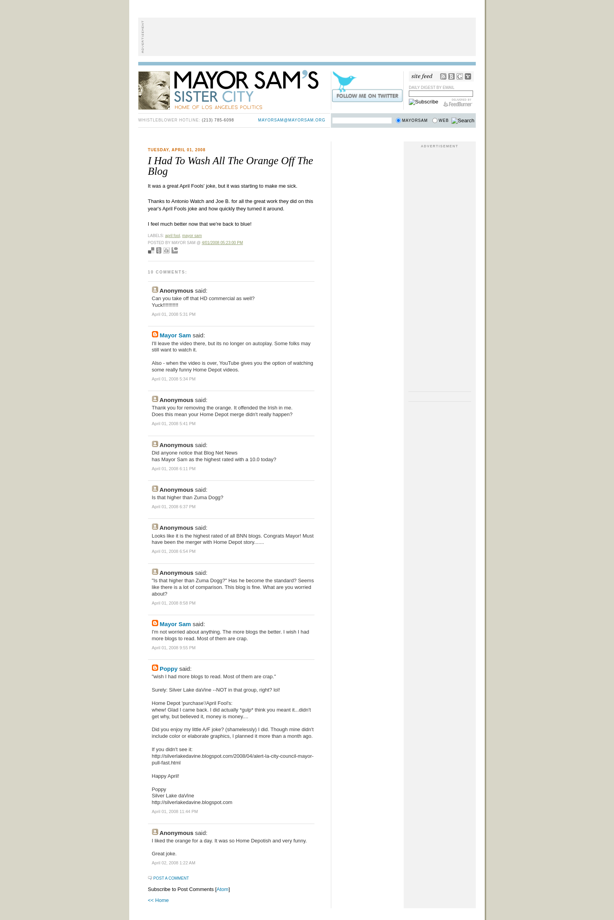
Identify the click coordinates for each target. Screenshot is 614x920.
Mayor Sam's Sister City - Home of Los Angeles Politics (234, 89)
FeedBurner (458, 103)
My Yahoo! (468, 76)
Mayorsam (415, 120)
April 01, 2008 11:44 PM (175, 811)
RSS (443, 76)
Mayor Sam (175, 335)
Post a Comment (171, 878)
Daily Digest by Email (432, 87)
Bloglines (451, 76)
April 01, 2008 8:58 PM (174, 603)
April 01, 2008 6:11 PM (174, 468)
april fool (172, 236)
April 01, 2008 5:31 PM (174, 314)
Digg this (166, 250)
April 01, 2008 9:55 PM (174, 647)
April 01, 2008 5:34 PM (174, 379)
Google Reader (460, 76)
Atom (222, 889)
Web (444, 120)
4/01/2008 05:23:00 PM (222, 243)
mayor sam (192, 236)
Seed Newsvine (158, 250)
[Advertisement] (307, 36)
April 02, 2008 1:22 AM (173, 862)
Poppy (169, 668)
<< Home (158, 900)
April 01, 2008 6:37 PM (174, 506)
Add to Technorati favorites (175, 250)
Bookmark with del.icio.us (151, 250)
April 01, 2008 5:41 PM (174, 423)
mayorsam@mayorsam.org (291, 120)
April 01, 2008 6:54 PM (174, 551)
